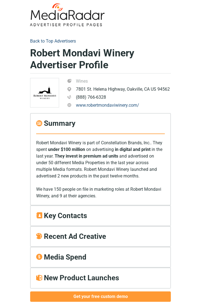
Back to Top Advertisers (53, 41)
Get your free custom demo (100, 296)
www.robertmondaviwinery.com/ (107, 105)
